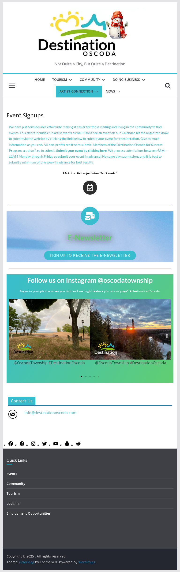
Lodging (13, 503)
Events (12, 474)
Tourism (59, 79)
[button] (69, 79)
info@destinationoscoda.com (50, 412)
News (110, 91)
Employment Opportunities (29, 513)
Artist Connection (76, 91)
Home (40, 79)
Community (90, 79)
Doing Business (126, 79)
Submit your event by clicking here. (81, 150)
